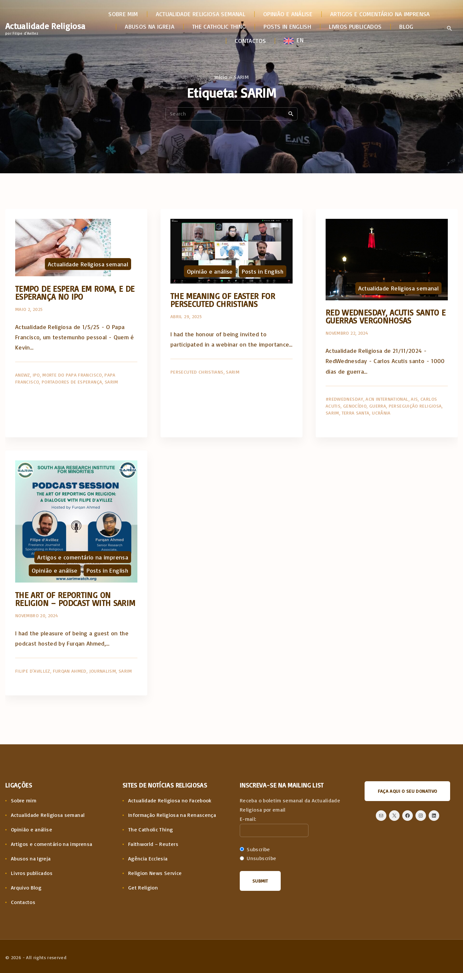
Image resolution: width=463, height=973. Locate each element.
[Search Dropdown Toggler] (449, 29)
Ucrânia (381, 413)
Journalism (102, 671)
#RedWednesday (344, 399)
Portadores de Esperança (72, 382)
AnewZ (22, 375)
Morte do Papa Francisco (72, 375)
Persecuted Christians (197, 372)
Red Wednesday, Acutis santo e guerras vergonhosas (385, 316)
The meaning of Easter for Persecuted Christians (222, 300)
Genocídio (355, 406)
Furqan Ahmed (70, 671)
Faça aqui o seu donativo (407, 791)
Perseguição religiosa (415, 406)
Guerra (377, 406)
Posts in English (262, 271)
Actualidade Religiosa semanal (88, 264)
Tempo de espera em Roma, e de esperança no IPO (74, 293)
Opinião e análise (210, 271)
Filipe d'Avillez (32, 671)
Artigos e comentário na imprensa (82, 557)
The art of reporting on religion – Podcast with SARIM (75, 599)
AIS (414, 399)
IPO (36, 375)
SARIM (111, 382)
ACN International (387, 399)
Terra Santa (356, 413)
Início (220, 77)
